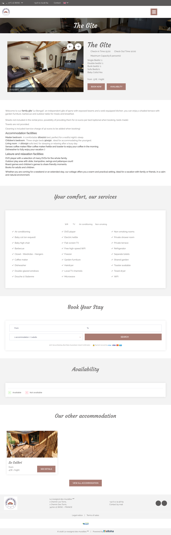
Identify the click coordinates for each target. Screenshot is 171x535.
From (16, 328)
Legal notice (77, 515)
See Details (46, 469)
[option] (45, 66)
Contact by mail (114, 504)
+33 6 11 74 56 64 (114, 502)
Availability (116, 87)
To (88, 328)
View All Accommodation (85, 483)
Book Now (96, 87)
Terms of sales (93, 515)
